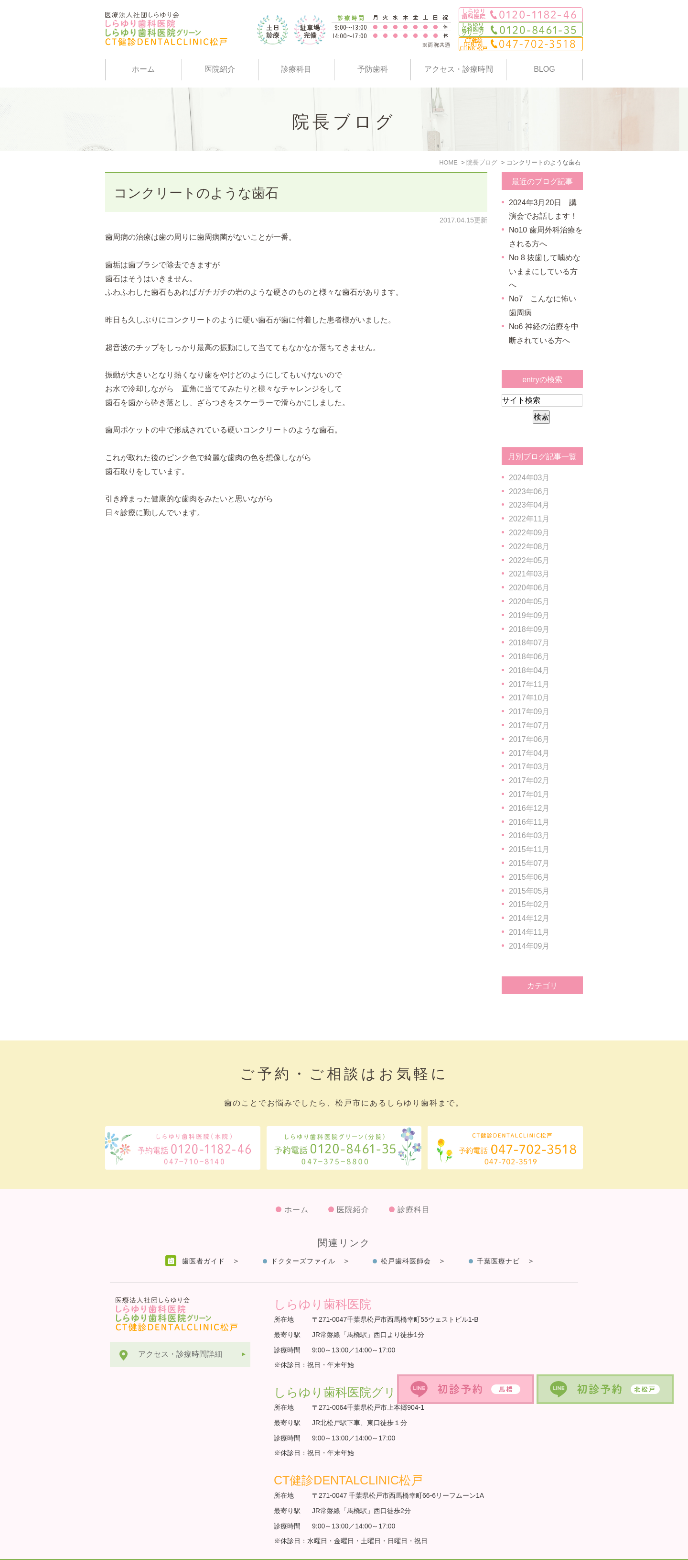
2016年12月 (529, 808)
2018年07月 (529, 643)
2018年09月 (529, 629)
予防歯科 (372, 69)
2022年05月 (529, 560)
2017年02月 (529, 780)
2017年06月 (529, 739)
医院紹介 (219, 69)
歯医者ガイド (203, 1237)
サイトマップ (132, 1548)
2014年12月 (529, 918)
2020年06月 (529, 588)
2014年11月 (529, 932)
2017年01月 (529, 794)
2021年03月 (529, 574)
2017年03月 (529, 767)
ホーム (143, 69)
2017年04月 (529, 753)
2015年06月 (529, 877)
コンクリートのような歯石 (196, 193)
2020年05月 (529, 601)
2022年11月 (529, 519)
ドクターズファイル (303, 1237)
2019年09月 (529, 615)
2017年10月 (529, 698)
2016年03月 (529, 835)
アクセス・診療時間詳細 (180, 1331)
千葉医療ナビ (498, 1237)
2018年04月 (529, 670)
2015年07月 (529, 863)
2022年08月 (529, 546)
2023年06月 (529, 491)
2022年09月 (529, 533)
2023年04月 (529, 505)
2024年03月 (529, 478)
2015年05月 (529, 891)
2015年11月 (529, 849)
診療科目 (296, 69)
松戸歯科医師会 (406, 1237)
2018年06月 (529, 657)
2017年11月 (529, 684)
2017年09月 (529, 712)
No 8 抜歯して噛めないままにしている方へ (544, 271)
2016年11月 (529, 822)
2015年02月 (529, 904)
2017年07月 (529, 725)
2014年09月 (529, 946)
